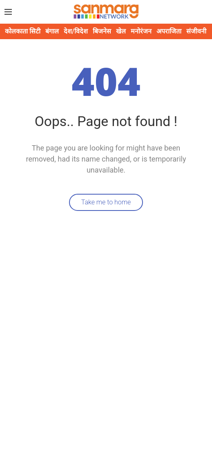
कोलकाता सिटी (22, 31)
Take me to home (106, 202)
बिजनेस (102, 31)
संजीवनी (196, 31)
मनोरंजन (141, 31)
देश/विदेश (76, 31)
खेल (121, 31)
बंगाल (52, 31)
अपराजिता (168, 31)
